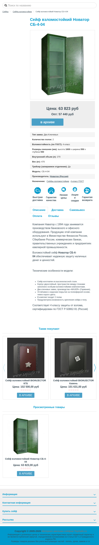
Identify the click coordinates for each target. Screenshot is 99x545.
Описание (39, 210)
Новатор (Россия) (59, 176)
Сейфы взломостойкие (58, 181)
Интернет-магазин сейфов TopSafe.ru (64, 531)
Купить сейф (9, 511)
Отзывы (53, 216)
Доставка (58, 210)
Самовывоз (77, 210)
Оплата (37, 216)
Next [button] (95, 367)
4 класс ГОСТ (77, 181)
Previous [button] (4, 367)
